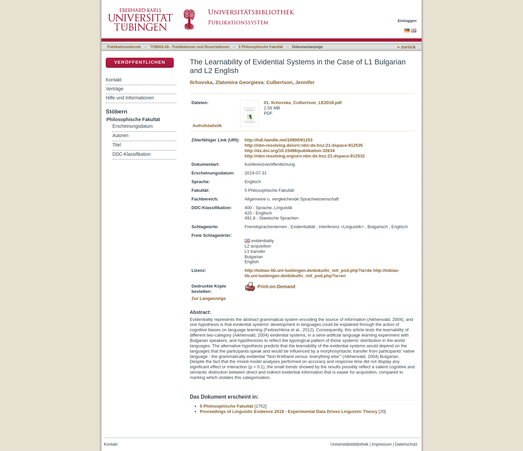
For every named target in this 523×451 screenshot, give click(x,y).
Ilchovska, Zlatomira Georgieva (227, 82)
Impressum (382, 444)
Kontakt (113, 79)
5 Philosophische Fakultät (260, 47)
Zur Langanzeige (208, 298)
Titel (116, 144)
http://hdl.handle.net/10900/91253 (278, 139)
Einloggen (407, 20)
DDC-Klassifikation (131, 154)
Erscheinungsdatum (132, 126)
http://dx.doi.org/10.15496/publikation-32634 (289, 150)
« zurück (406, 46)
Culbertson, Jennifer (290, 82)
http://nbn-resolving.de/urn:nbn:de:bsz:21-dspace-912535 (303, 145)
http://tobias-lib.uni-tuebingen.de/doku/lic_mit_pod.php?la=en (321, 273)
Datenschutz (406, 444)
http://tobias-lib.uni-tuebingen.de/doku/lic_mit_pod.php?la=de (308, 270)
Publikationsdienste (124, 47)
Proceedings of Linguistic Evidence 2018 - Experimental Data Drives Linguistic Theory (288, 411)
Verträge (114, 88)
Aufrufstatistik (207, 125)
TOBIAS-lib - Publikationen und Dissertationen (189, 47)
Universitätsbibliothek (350, 444)
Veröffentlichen (139, 62)
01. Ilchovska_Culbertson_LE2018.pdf (303, 102)
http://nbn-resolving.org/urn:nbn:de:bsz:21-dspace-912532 (304, 155)
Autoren (120, 135)
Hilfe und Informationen (130, 97)
